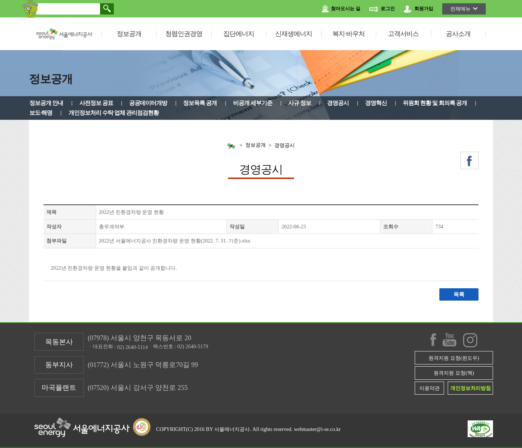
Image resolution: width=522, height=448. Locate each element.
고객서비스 (403, 33)
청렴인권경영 (183, 33)
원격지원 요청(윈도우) (453, 358)
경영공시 (338, 103)
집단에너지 (238, 33)
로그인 (382, 9)
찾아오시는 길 (341, 9)
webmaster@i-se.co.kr (317, 429)
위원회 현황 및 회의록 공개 (435, 103)
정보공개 (129, 33)
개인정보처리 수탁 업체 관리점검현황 (114, 113)
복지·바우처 (348, 33)
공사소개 (458, 33)
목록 (458, 294)
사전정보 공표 (96, 103)
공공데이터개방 (148, 103)
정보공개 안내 (46, 103)
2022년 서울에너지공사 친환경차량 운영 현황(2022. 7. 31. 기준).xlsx (174, 241)
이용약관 (429, 388)
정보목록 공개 (200, 103)
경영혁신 (376, 103)
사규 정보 (299, 103)
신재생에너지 (293, 33)
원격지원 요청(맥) (454, 373)
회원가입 (418, 9)
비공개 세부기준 (252, 103)
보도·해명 (40, 113)
